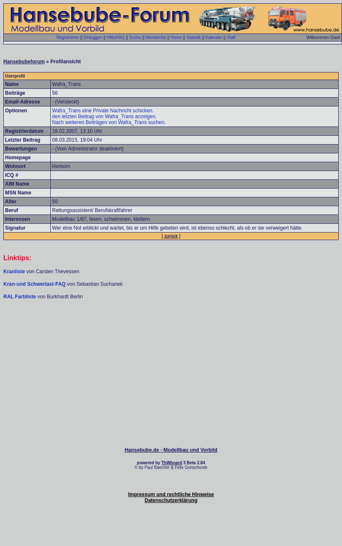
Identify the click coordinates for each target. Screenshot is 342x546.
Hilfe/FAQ (116, 37)
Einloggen (92, 37)
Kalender (213, 37)
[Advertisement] (171, 325)
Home (176, 37)
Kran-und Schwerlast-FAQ (35, 284)
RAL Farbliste (20, 297)
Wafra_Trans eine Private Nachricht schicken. (103, 111)
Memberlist (155, 37)
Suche (135, 37)
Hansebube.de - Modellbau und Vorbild (170, 450)
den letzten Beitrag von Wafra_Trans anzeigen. (104, 116)
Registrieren (68, 37)
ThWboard (171, 463)
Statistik (193, 37)
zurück (171, 236)
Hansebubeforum (24, 62)
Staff (231, 37)
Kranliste (14, 271)
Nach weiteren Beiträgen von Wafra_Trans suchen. (109, 122)
